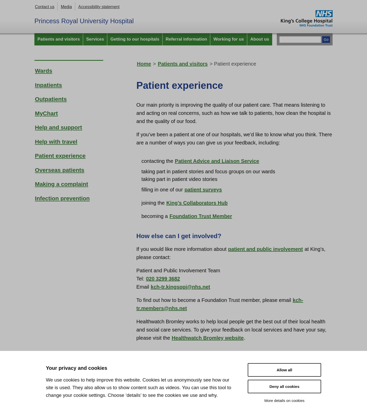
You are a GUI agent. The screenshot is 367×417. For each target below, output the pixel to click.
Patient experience (60, 156)
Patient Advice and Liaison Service (217, 161)
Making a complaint (61, 184)
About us (259, 39)
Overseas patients (59, 170)
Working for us (228, 39)
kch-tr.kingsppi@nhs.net (180, 287)
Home (144, 64)
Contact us (44, 7)
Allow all (284, 370)
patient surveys (203, 189)
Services (95, 39)
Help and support (58, 127)
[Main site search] (300, 39)
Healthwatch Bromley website (208, 338)
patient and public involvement (265, 249)
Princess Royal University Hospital (84, 20)
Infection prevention (62, 198)
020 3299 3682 (163, 278)
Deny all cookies (284, 386)
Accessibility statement (99, 7)
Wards (43, 71)
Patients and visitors (58, 39)
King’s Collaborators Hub (197, 203)
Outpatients (51, 99)
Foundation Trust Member (200, 216)
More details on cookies (284, 400)
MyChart (46, 113)
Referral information (186, 39)
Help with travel (56, 142)
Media (66, 7)
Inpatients (48, 85)
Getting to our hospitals (134, 39)
